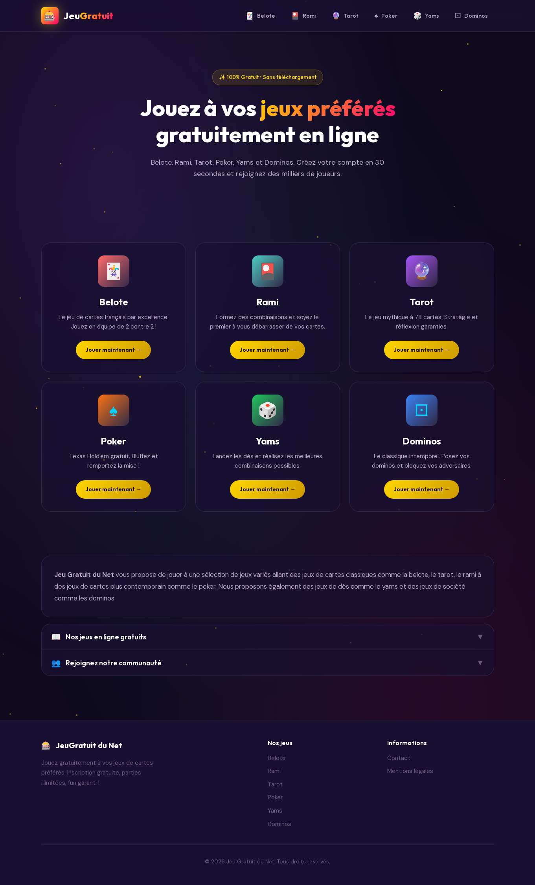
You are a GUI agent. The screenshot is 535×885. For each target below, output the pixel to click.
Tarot (345, 15)
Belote (260, 15)
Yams (426, 15)
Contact (398, 758)
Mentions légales (410, 771)
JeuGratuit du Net (81, 745)
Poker (385, 15)
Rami (303, 15)
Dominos (471, 15)
